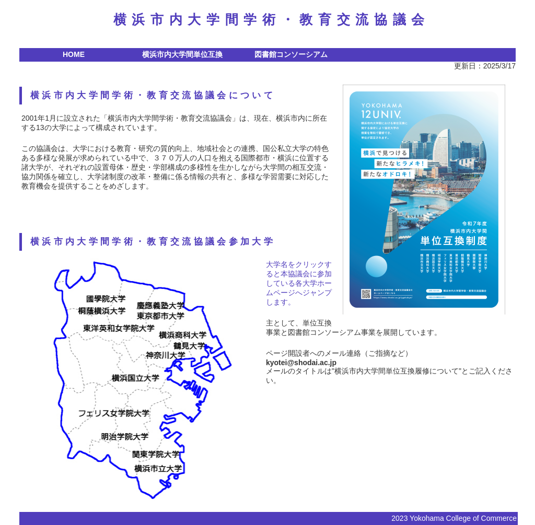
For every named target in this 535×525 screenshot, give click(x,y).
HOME (74, 54)
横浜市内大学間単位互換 (182, 54)
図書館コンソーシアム (291, 54)
